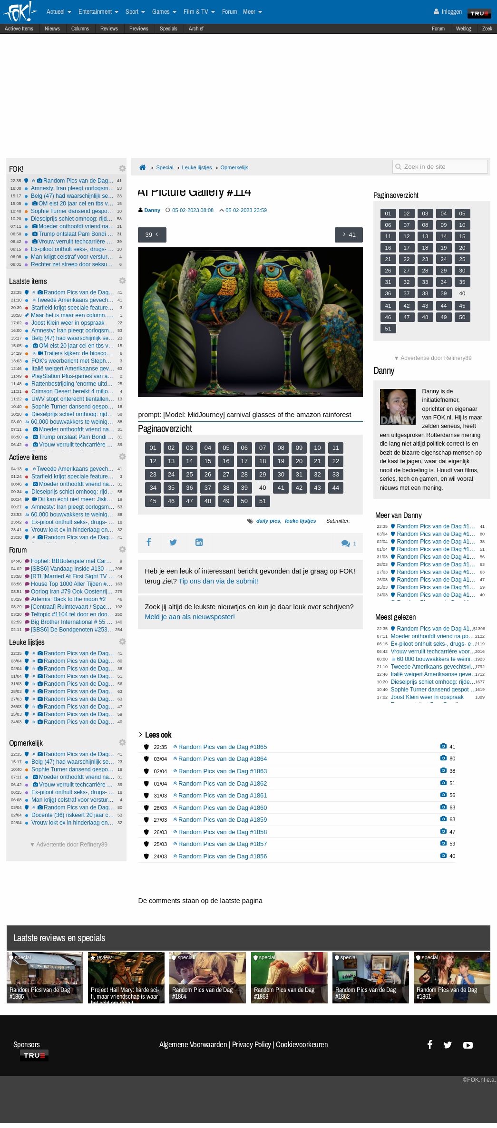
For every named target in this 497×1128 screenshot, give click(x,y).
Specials (168, 28)
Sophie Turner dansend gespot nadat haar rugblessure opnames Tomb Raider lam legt (69, 211)
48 (208, 501)
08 (280, 447)
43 (317, 487)
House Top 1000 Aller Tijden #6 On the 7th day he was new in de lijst (70, 584)
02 (171, 447)
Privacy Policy (251, 1044)
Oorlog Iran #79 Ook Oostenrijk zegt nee (70, 591)
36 (189, 487)
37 (208, 487)
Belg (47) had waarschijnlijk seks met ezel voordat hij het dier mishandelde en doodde (69, 196)
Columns (80, 28)
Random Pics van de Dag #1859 (70, 699)
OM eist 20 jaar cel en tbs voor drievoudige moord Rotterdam (69, 203)
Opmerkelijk (234, 167)
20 (299, 461)
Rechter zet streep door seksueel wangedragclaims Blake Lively (69, 264)
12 (152, 461)
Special (164, 167)
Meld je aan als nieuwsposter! (190, 617)
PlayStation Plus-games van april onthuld (70, 376)
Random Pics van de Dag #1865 (69, 181)
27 (226, 474)
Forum (438, 28)
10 (317, 447)
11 (335, 447)
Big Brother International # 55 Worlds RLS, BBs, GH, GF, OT (70, 622)
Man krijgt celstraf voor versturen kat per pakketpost (69, 257)
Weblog (463, 28)
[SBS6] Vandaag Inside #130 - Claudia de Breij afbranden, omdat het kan (70, 569)
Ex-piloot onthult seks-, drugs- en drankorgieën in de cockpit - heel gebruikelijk (69, 249)
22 (335, 461)
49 (226, 501)
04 (208, 447)
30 (280, 474)
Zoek (487, 28)
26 (208, 474)
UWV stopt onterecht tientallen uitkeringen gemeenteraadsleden (70, 399)
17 (244, 461)
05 (226, 447)
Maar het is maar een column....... (70, 315)
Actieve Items (19, 28)
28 (244, 474)
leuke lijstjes (300, 521)
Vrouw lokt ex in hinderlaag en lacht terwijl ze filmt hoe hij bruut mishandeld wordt (70, 530)
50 (244, 501)
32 (317, 474)
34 (152, 487)
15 (208, 461)
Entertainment (98, 12)
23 (152, 474)
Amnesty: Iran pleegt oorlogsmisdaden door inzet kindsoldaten (69, 188)
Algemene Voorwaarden (193, 1044)
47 (189, 501)
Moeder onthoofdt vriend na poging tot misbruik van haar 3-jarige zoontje (69, 226)
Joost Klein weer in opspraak (70, 323)
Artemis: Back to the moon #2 (70, 599)
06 (244, 447)
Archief (196, 28)
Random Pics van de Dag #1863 (70, 668)
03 (189, 447)
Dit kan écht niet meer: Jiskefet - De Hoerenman (70, 499)
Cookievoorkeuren (302, 1044)
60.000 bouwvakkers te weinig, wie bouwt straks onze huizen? (70, 422)
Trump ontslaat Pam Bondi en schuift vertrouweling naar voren (69, 234)
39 (244, 487)
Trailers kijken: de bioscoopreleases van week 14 (70, 353)
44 (335, 487)
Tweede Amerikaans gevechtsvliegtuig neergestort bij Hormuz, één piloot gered (70, 300)
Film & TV (199, 12)
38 (226, 487)
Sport (135, 12)
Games (164, 12)
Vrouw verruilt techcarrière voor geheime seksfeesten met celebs (69, 241)
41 (280, 487)
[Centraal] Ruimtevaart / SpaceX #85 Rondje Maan (70, 607)
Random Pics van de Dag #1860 (70, 691)
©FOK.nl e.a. (479, 1080)
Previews (138, 28)
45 (152, 501)
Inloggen (448, 11)
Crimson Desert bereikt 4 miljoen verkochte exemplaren (70, 391)
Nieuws (52, 28)
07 (262, 447)
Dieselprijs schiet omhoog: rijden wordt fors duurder (69, 219)
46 (171, 501)
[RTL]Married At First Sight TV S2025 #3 (70, 576)
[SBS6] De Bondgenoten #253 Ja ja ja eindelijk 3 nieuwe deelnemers (70, 629)
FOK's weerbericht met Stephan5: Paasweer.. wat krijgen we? (70, 361)
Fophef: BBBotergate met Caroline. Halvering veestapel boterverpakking (70, 561)
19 (280, 461)
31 (299, 474)
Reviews (109, 28)
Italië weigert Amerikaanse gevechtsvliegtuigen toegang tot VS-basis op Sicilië (70, 368)
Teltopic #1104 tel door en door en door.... (70, 614)
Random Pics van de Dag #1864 (70, 661)
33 (335, 474)
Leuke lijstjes (197, 167)
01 (152, 447)
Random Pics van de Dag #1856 (70, 722)
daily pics (268, 521)
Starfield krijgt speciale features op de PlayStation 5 (70, 308)
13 (171, 461)
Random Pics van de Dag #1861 (70, 684)
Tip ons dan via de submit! (218, 581)
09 (299, 447)
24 (171, 474)
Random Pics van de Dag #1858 (70, 707)
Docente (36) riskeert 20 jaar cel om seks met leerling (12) (70, 815)
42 (299, 487)
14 (189, 461)
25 (189, 474)
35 (171, 487)
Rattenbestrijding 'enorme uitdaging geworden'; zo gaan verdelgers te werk (70, 384)
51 (262, 501)
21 (317, 461)
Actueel (59, 12)
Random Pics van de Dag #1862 (70, 676)
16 (226, 461)
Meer (252, 12)
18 (262, 461)
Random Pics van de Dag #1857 (70, 714)
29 (262, 474)
